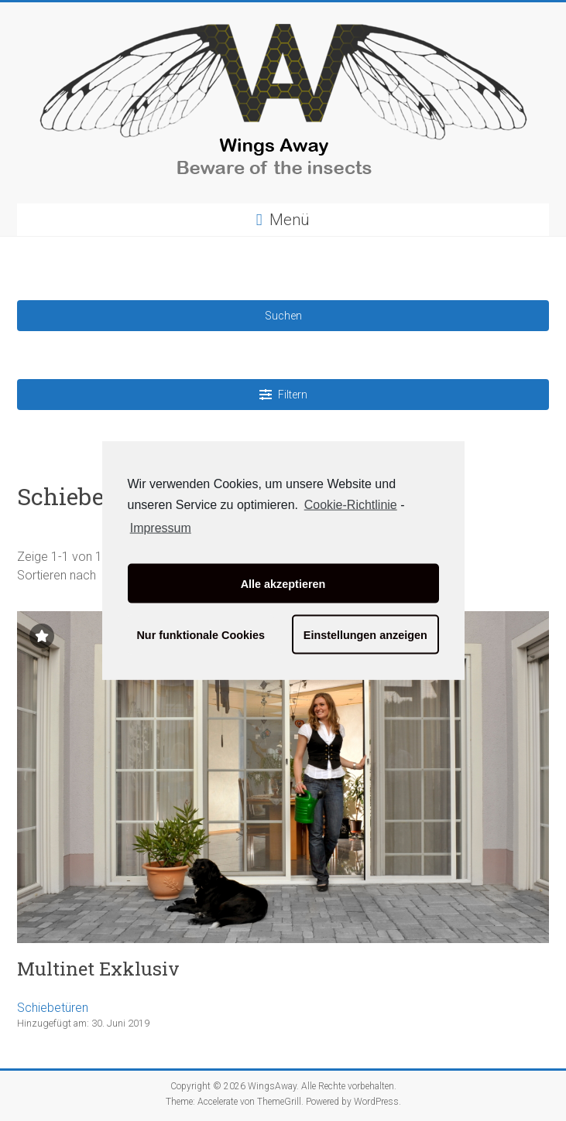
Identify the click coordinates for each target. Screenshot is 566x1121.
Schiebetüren (52, 1007)
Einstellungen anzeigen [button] (365, 634)
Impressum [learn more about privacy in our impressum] (160, 528)
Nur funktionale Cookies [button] (200, 634)
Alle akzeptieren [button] (283, 583)
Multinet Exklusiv (98, 968)
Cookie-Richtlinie (350, 504)
